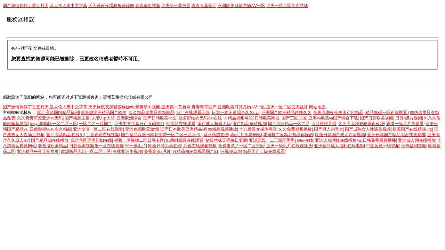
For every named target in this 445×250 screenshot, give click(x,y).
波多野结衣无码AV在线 (200, 118)
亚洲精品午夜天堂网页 (38, 151)
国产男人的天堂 (328, 129)
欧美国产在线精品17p (412, 129)
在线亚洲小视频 (127, 151)
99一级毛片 (135, 145)
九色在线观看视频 (200, 145)
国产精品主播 (77, 118)
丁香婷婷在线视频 (102, 134)
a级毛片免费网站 (245, 134)
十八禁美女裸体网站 (258, 129)
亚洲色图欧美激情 (142, 129)
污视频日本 (230, 151)
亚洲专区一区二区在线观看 (98, 129)
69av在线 (305, 140)
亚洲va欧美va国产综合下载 (333, 118)
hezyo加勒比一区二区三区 (53, 123)
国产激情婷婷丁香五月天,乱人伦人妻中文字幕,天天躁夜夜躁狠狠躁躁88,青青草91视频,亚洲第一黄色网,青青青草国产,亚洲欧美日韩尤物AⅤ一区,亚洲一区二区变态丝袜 (155, 5)
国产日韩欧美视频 (376, 118)
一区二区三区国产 (95, 123)
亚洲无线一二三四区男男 (272, 140)
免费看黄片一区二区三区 (241, 145)
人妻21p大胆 (103, 118)
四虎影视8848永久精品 (50, 129)
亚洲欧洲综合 (128, 118)
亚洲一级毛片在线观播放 (289, 145)
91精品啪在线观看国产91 (195, 151)
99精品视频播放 (222, 129)
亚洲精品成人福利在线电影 (339, 145)
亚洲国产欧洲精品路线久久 (286, 112)
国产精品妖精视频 (249, 123)
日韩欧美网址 (267, 118)
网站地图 (317, 107)
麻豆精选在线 (215, 134)
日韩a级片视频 (408, 118)
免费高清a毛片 (157, 151)
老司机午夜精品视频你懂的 (288, 134)
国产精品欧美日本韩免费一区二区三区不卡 (161, 134)
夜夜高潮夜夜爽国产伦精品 (338, 112)
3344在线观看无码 (193, 112)
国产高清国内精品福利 (58, 112)
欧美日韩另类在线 (164, 145)
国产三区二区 (294, 118)
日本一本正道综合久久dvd (236, 112)
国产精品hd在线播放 (49, 140)
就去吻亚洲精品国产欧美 (104, 112)
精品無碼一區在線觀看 (386, 112)
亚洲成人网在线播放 (417, 140)
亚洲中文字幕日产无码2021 (139, 123)
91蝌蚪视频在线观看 (184, 140)
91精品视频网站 (238, 118)
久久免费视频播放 (295, 129)
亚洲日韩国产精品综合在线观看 (396, 134)
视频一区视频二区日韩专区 (139, 140)
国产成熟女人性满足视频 (368, 129)
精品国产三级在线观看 (264, 151)
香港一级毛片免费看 (405, 123)
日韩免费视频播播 (379, 140)
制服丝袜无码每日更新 (226, 140)
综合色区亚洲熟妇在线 (91, 140)
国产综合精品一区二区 (289, 123)
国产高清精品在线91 (65, 134)
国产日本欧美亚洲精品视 (183, 129)
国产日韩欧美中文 (160, 118)
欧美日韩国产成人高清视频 (340, 134)
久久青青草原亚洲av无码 (40, 118)
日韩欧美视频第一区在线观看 (96, 145)
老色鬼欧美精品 (52, 145)
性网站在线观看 (180, 123)
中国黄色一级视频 (382, 145)
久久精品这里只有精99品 (152, 112)
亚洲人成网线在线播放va (338, 140)
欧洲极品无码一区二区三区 (86, 151)
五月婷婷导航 (324, 123)
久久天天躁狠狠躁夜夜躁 (361, 123)
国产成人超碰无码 (214, 123)
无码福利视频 (413, 145)
